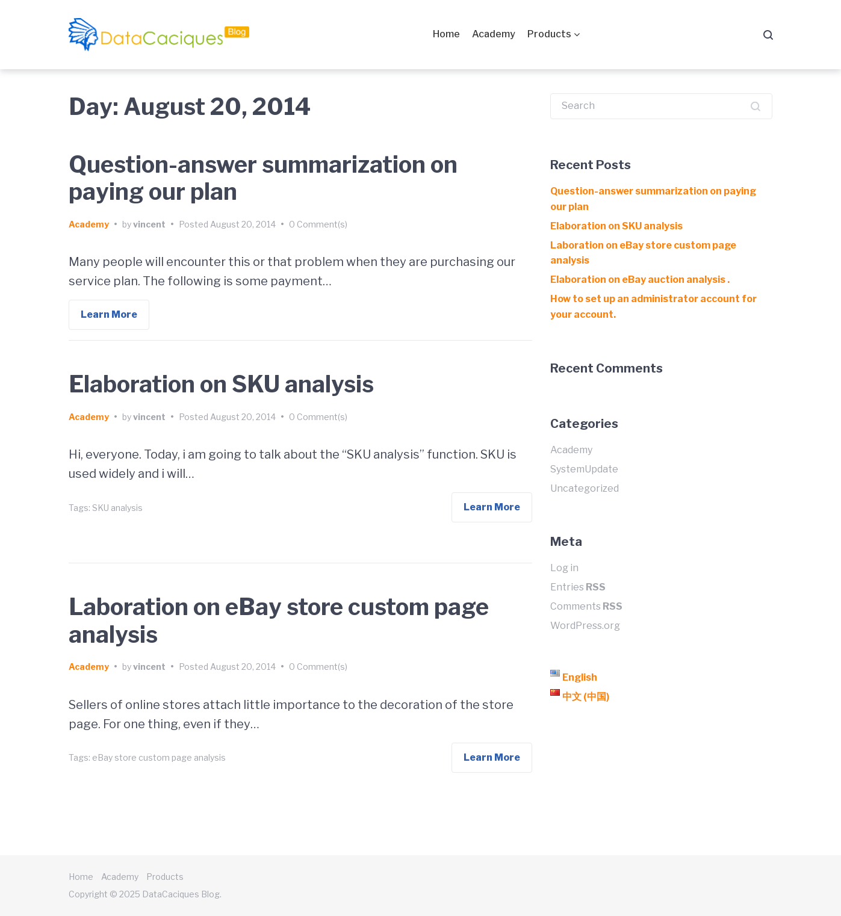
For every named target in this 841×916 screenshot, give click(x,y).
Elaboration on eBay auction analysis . (640, 279)
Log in (564, 568)
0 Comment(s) (318, 224)
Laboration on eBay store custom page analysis (279, 620)
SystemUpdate (584, 469)
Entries (578, 587)
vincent (149, 224)
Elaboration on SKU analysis (221, 384)
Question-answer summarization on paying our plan (263, 178)
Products (549, 34)
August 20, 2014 (243, 224)
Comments (586, 606)
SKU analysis (117, 508)
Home (446, 34)
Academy (493, 34)
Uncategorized (584, 488)
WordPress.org (585, 625)
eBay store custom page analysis (159, 757)
